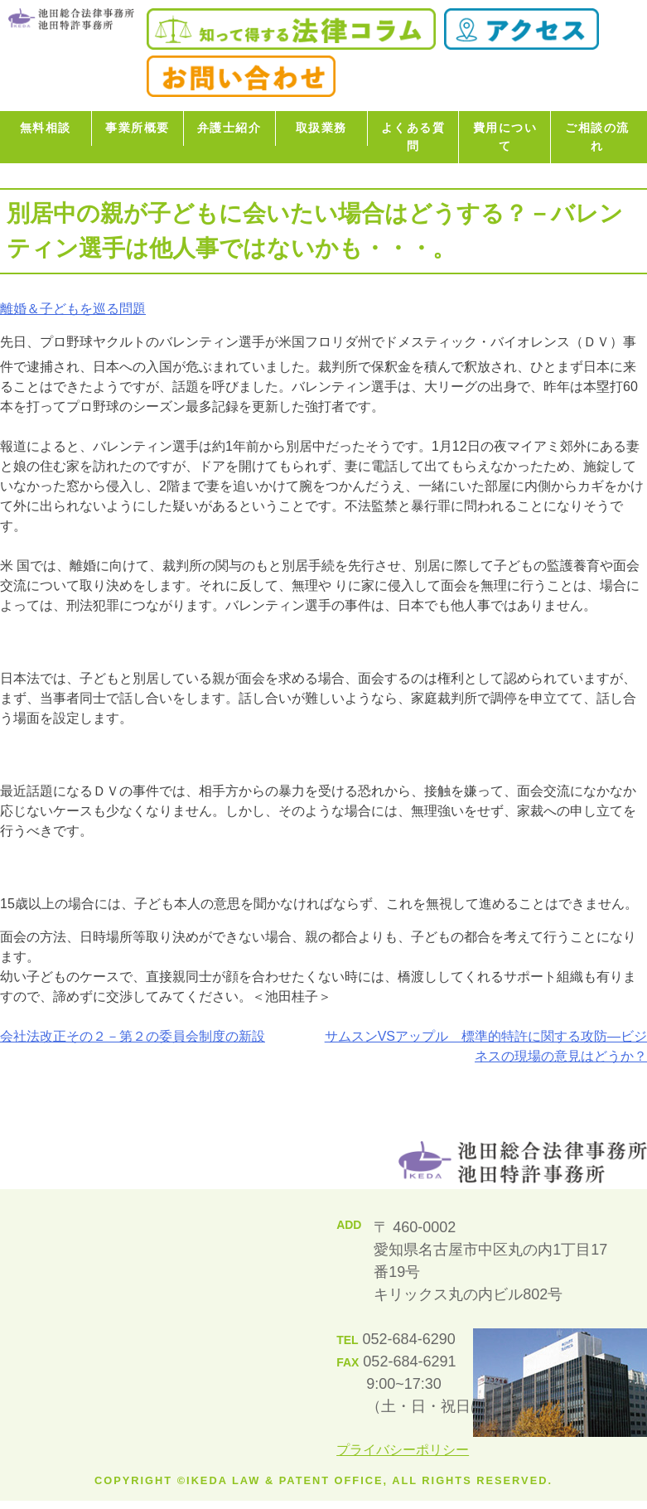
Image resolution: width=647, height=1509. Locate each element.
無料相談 (45, 127)
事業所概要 (137, 127)
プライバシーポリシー (402, 1450)
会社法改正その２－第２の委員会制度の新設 (132, 1036)
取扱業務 (321, 127)
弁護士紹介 (229, 127)
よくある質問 (413, 136)
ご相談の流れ (597, 136)
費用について (505, 136)
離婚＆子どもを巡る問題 (73, 309)
